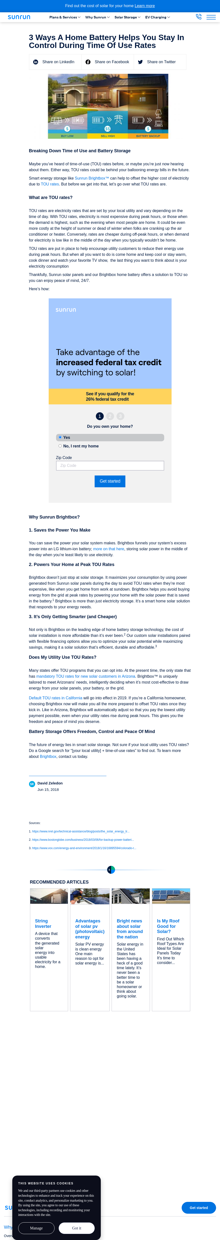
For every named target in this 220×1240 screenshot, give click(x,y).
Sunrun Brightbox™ (92, 178)
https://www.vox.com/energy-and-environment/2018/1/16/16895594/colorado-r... (84, 848)
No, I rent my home (81, 446)
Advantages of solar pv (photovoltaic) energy (89, 929)
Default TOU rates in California (56, 698)
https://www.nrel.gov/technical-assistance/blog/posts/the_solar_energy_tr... (81, 831)
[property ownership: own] (60, 437)
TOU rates (50, 184)
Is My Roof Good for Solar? (168, 926)
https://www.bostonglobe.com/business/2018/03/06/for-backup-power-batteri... (83, 840)
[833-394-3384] (199, 18)
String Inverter (43, 924)
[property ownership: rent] (60, 445)
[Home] (20, 17)
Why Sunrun (98, 17)
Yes (66, 437)
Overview (11, 1236)
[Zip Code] (110, 466)
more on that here (108, 549)
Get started (110, 481)
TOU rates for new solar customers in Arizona (95, 676)
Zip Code (64, 458)
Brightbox (48, 756)
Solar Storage (128, 17)
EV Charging (158, 17)
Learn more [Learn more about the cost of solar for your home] (145, 6)
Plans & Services (65, 17)
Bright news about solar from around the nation (130, 929)
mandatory (46, 676)
